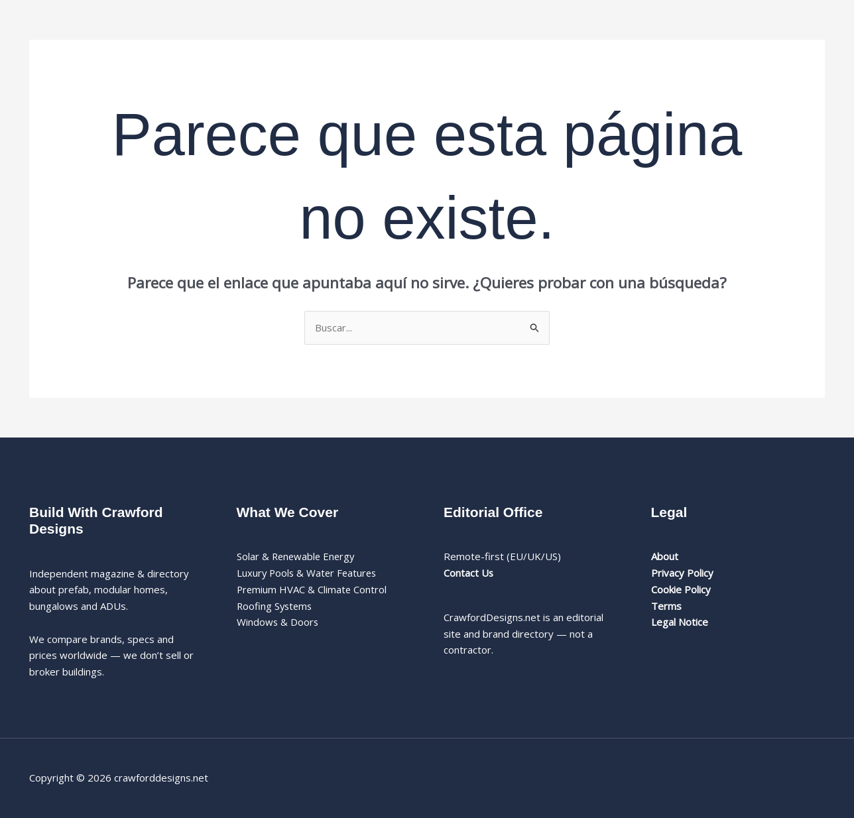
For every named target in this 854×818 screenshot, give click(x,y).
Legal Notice (679, 621)
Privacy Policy (682, 572)
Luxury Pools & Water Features (309, 572)
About (664, 556)
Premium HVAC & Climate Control (313, 589)
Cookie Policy (681, 589)
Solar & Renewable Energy (297, 556)
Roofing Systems (276, 606)
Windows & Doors (278, 621)
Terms (666, 606)
